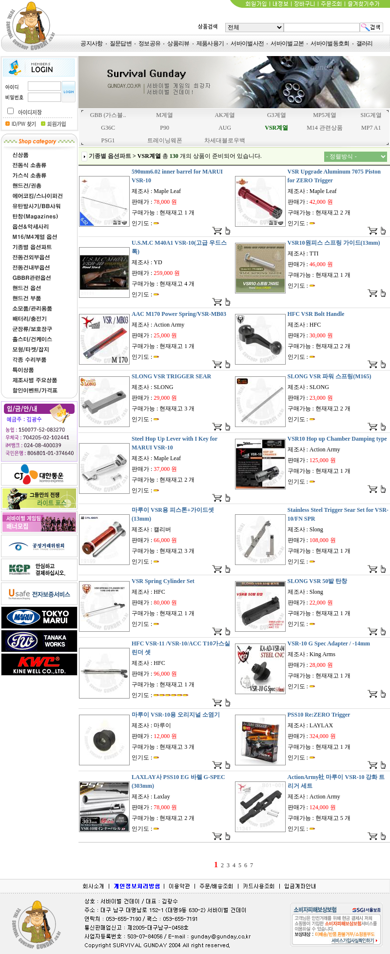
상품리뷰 (178, 43)
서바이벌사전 (247, 43)
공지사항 (91, 43)
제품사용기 (210, 43)
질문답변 (121, 43)
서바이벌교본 (287, 43)
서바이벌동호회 (330, 43)
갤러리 (364, 43)
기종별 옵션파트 (110, 156)
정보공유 (149, 43)
